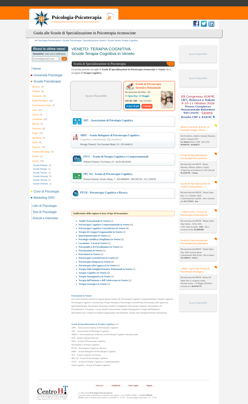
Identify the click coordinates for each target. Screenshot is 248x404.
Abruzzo (38, 87)
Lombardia (39, 119)
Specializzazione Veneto (94, 40)
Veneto (38, 161)
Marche (37, 124)
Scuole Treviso (42, 172)
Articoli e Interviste (45, 218)
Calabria (38, 91)
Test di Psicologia (45, 212)
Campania (39, 96)
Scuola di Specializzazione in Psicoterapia (99, 63)
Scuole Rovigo (42, 169)
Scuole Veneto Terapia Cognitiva (123, 40)
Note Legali (133, 386)
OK (64, 58)
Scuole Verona (42, 180)
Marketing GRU (43, 197)
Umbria (37, 156)
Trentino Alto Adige (43, 152)
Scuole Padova (42, 165)
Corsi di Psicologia (45, 191)
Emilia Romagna (42, 100)
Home (37, 68)
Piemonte (38, 128)
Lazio (37, 110)
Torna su (99, 386)
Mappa (149, 386)
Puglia (37, 133)
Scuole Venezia (42, 176)
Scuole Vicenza (42, 183)
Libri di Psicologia (45, 205)
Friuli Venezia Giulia (43, 105)
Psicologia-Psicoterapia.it (49, 40)
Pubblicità (116, 386)
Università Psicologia (46, 75)
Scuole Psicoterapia (72, 40)
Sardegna (38, 138)
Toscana (38, 147)
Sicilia (36, 142)
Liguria (37, 114)
